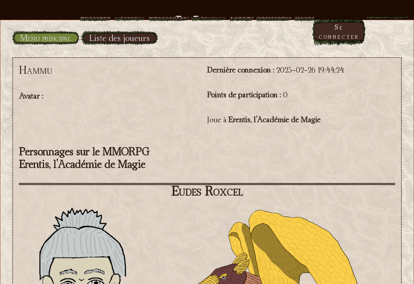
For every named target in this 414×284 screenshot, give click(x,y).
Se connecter (339, 31)
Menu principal (45, 38)
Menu (207, 13)
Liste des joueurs (119, 38)
